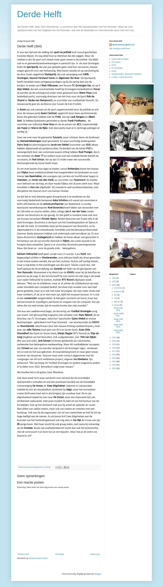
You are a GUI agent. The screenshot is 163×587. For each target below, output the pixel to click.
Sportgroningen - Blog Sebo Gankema (126, 74)
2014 (114, 361)
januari (117, 305)
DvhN (114, 65)
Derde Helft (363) (118, 326)
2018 (114, 348)
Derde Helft (39, 14)
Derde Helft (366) (118, 309)
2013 (114, 365)
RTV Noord (116, 62)
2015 (114, 358)
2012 (114, 368)
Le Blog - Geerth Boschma (122, 77)
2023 (114, 281)
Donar (114, 71)
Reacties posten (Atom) (38, 558)
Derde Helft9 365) (119, 315)
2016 (114, 355)
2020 (114, 341)
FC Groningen (117, 68)
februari (117, 302)
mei (116, 298)
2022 (114, 285)
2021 (114, 337)
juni (115, 295)
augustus (118, 291)
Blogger (98, 574)
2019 (114, 344)
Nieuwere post (23, 554)
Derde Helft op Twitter (120, 59)
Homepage (59, 554)
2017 (114, 351)
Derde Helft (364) (118, 320)
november (118, 288)
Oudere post (95, 554)
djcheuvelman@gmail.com (123, 45)
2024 (114, 278)
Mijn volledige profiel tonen (119, 48)
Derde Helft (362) (118, 331)
